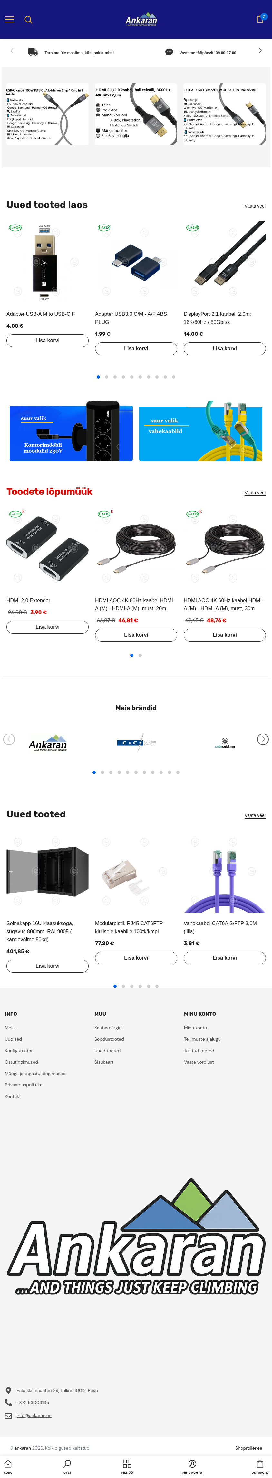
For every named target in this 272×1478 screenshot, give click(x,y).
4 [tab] (123, 377)
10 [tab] (173, 377)
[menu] (9, 19)
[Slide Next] (260, 51)
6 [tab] (140, 377)
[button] (67, 1467)
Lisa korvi (47, 340)
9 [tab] (165, 377)
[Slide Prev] (12, 51)
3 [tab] (115, 377)
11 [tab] (178, 772)
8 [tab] (157, 377)
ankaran (23, 1448)
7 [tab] (148, 377)
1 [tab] (98, 377)
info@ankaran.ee (34, 1415)
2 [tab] (106, 377)
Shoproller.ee (248, 1448)
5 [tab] (131, 377)
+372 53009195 (33, 1402)
